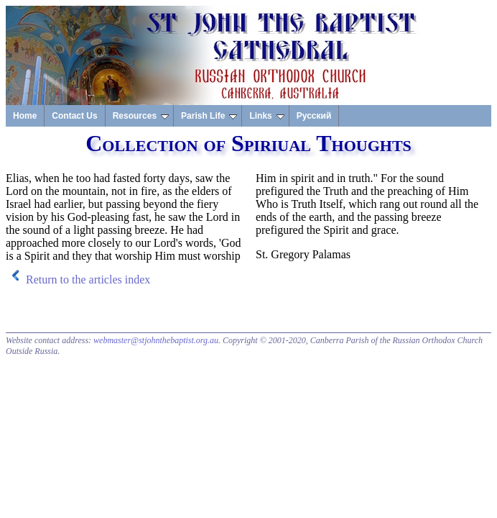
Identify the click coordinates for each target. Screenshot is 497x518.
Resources (141, 116)
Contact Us (74, 116)
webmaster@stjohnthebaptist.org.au (155, 340)
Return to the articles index (88, 279)
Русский (314, 116)
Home (25, 116)
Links (266, 116)
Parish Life (209, 116)
